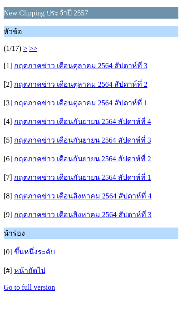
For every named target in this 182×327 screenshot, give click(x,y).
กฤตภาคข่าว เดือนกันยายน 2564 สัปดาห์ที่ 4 (82, 121)
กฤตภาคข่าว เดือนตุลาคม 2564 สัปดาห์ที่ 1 (81, 103)
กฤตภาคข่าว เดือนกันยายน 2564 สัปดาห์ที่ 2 (82, 159)
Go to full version (29, 287)
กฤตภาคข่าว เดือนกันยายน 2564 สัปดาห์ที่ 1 (82, 177)
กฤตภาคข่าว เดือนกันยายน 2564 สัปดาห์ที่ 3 (82, 140)
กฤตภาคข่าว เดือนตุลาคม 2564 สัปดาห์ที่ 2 (81, 84)
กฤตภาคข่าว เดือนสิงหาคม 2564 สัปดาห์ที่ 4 (83, 196)
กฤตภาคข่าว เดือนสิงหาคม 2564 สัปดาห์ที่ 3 (83, 214)
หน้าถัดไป (29, 270)
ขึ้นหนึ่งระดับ (34, 252)
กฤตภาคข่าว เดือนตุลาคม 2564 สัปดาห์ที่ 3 (81, 65)
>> (33, 48)
